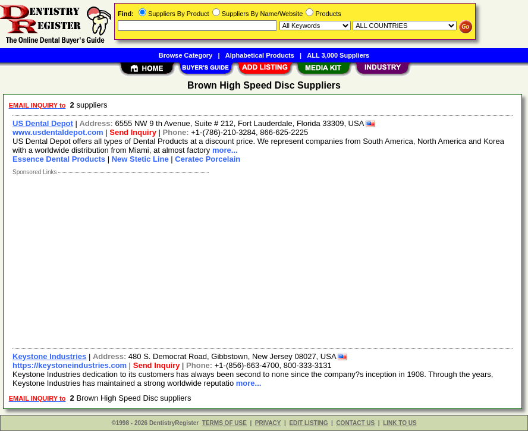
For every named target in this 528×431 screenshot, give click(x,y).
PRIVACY (268, 423)
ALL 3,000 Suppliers (338, 55)
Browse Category (185, 55)
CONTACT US (355, 423)
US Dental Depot (42, 123)
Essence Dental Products (58, 159)
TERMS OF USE (224, 423)
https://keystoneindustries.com (69, 365)
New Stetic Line (140, 159)
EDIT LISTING (308, 423)
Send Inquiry (132, 132)
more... (225, 150)
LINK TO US (399, 423)
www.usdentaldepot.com (57, 132)
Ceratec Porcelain (207, 159)
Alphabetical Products (259, 55)
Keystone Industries (49, 356)
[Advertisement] (263, 259)
